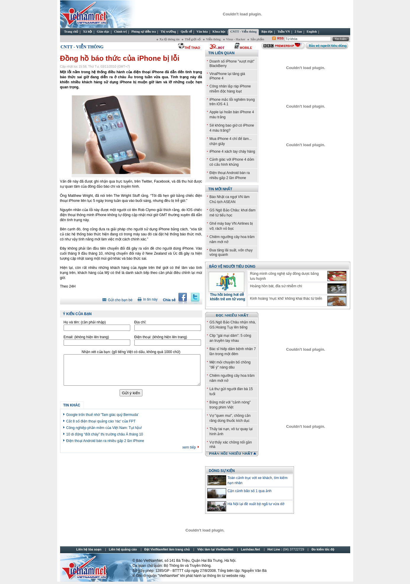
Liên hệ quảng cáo (123, 549)
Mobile (246, 48)
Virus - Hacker (235, 39)
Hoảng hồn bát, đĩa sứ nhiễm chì (276, 286)
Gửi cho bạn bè (120, 300)
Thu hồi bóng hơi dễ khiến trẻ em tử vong (227, 297)
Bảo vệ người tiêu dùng (232, 266)
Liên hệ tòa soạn (88, 549)
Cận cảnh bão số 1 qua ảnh (250, 491)
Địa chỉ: (140, 322)
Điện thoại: (160, 337)
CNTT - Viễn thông (82, 46)
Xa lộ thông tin (170, 39)
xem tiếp (189, 447)
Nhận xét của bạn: (131, 352)
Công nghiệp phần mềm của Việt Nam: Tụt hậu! (104, 428)
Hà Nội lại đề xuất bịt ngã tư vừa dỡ (256, 504)
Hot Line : (286, 549)
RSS (280, 38)
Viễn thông (213, 39)
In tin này (150, 299)
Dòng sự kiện (222, 471)
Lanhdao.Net (250, 549)
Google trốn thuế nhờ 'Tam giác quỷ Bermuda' (102, 415)
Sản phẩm (257, 39)
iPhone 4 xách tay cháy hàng (232, 151)
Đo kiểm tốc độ (322, 549)
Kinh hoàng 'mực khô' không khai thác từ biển (286, 298)
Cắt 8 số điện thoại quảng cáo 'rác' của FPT (101, 421)
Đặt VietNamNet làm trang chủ (167, 549)
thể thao (192, 48)
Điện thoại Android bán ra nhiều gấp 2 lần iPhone (105, 441)
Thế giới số (193, 39)
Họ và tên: (85, 322)
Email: (86, 337)
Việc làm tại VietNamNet (215, 549)
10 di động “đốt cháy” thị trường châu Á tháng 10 (104, 434)
